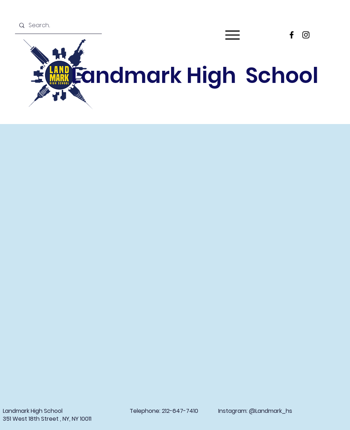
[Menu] (232, 35)
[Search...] (58, 26)
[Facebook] (291, 35)
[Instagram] (306, 35)
